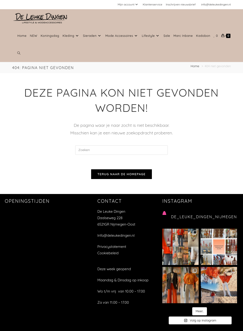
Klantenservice (152, 4)
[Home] (195, 66)
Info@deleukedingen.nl (116, 235)
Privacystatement (111, 246)
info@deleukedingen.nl (216, 4)
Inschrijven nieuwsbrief (181, 4)
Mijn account (128, 4)
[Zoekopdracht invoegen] (121, 150)
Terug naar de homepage (121, 174)
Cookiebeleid (107, 253)
